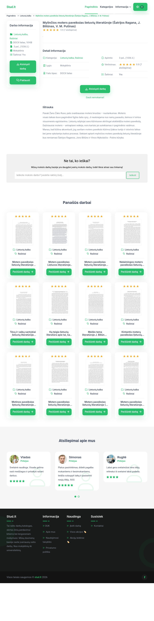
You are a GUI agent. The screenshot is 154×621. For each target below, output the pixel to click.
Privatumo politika (49, 587)
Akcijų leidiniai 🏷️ (75, 577)
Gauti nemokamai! (95, 135)
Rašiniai (14, 38)
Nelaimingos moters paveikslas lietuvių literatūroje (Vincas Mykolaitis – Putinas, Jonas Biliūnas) (131, 301)
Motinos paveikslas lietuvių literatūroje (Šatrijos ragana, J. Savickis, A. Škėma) (22, 441)
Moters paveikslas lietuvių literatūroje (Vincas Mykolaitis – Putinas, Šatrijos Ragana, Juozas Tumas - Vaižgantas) (23, 301)
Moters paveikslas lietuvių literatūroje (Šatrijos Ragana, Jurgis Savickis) (95, 301)
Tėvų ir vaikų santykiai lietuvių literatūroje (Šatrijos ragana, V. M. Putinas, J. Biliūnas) (23, 371)
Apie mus (49, 569)
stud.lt (38, 615)
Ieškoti (132, 213)
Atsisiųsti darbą (23, 66)
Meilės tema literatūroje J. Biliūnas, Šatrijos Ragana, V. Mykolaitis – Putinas (95, 371)
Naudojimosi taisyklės (51, 577)
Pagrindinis (91, 6)
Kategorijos (106, 6)
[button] (75, 535)
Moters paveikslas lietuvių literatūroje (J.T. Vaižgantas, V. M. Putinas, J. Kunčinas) (131, 441)
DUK (46, 563)
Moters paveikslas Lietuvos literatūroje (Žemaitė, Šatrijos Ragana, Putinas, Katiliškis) (58, 301)
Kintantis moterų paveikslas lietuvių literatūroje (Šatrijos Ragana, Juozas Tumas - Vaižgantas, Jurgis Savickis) (131, 371)
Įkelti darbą (74, 563)
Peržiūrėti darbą (23, 309)
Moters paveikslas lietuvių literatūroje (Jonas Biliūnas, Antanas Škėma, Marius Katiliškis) (59, 441)
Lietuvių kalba (25, 16)
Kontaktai (97, 563)
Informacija (121, 6)
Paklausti (23, 80)
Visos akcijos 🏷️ (76, 569)
